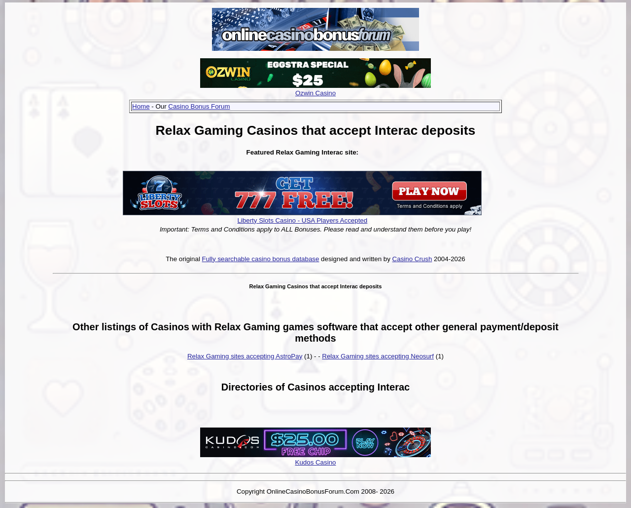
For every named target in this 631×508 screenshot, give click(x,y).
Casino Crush (412, 259)
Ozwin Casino (315, 93)
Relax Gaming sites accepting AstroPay (244, 356)
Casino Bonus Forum (199, 106)
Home (141, 106)
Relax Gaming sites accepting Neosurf (378, 356)
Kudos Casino (315, 462)
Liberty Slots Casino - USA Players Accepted (302, 220)
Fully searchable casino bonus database (260, 259)
